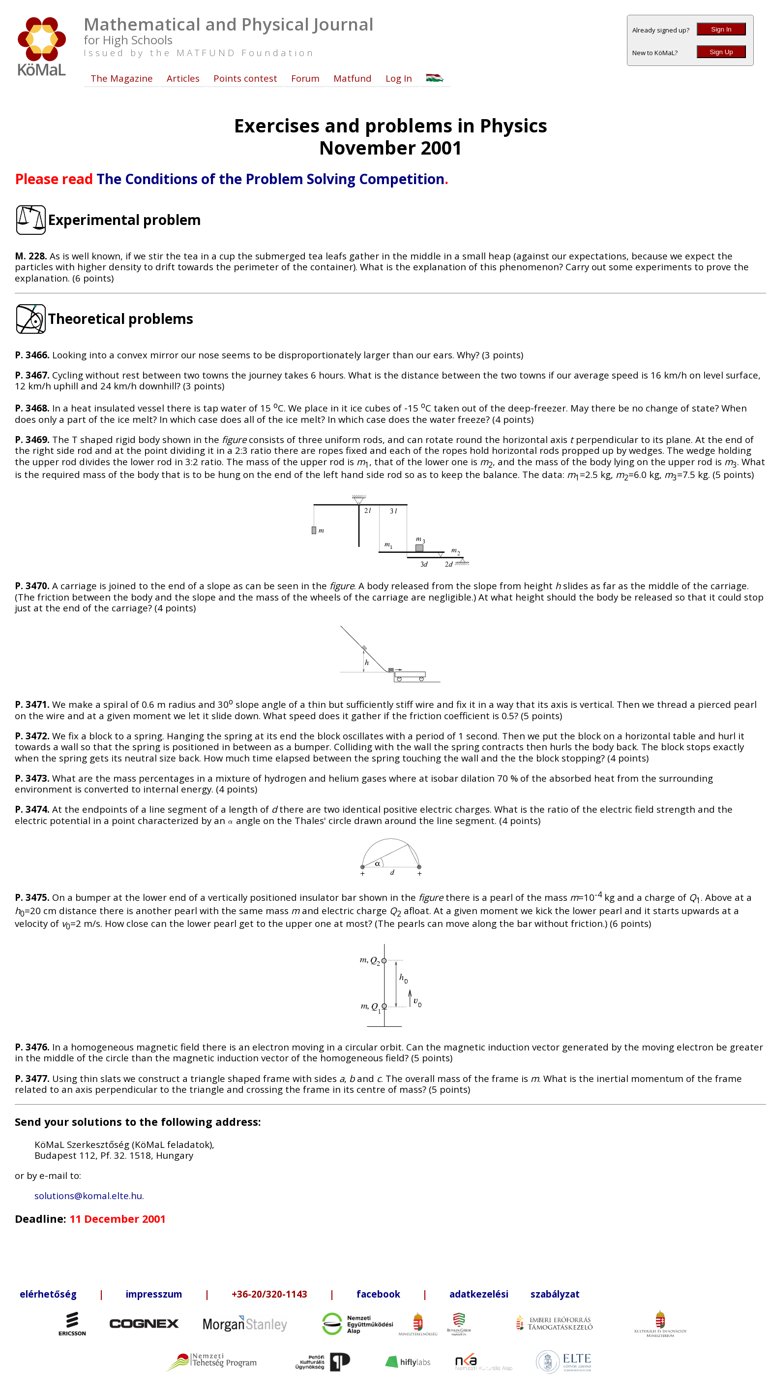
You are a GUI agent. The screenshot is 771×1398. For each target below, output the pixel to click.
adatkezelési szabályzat (514, 1294)
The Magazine (121, 78)
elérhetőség (48, 1294)
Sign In (721, 29)
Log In (399, 78)
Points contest (245, 78)
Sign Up (721, 52)
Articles (183, 78)
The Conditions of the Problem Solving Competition (270, 178)
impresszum (154, 1294)
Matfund (352, 78)
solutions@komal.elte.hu (88, 1195)
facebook (378, 1294)
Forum (305, 78)
